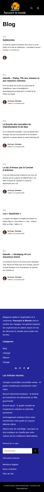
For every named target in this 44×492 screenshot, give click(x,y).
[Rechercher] (35, 451)
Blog (4, 37)
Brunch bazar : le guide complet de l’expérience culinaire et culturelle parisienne (19, 409)
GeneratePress (22, 488)
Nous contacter (10, 469)
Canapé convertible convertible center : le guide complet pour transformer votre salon (22, 386)
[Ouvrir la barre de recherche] (31, 8)
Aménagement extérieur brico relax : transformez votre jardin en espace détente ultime (19, 421)
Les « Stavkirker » (12, 213)
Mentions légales (10, 464)
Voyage (6, 362)
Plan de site (8, 473)
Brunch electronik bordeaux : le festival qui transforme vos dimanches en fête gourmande (20, 397)
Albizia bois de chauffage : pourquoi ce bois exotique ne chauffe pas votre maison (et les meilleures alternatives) (20, 432)
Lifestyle (6, 353)
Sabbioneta (9, 40)
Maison (6, 357)
